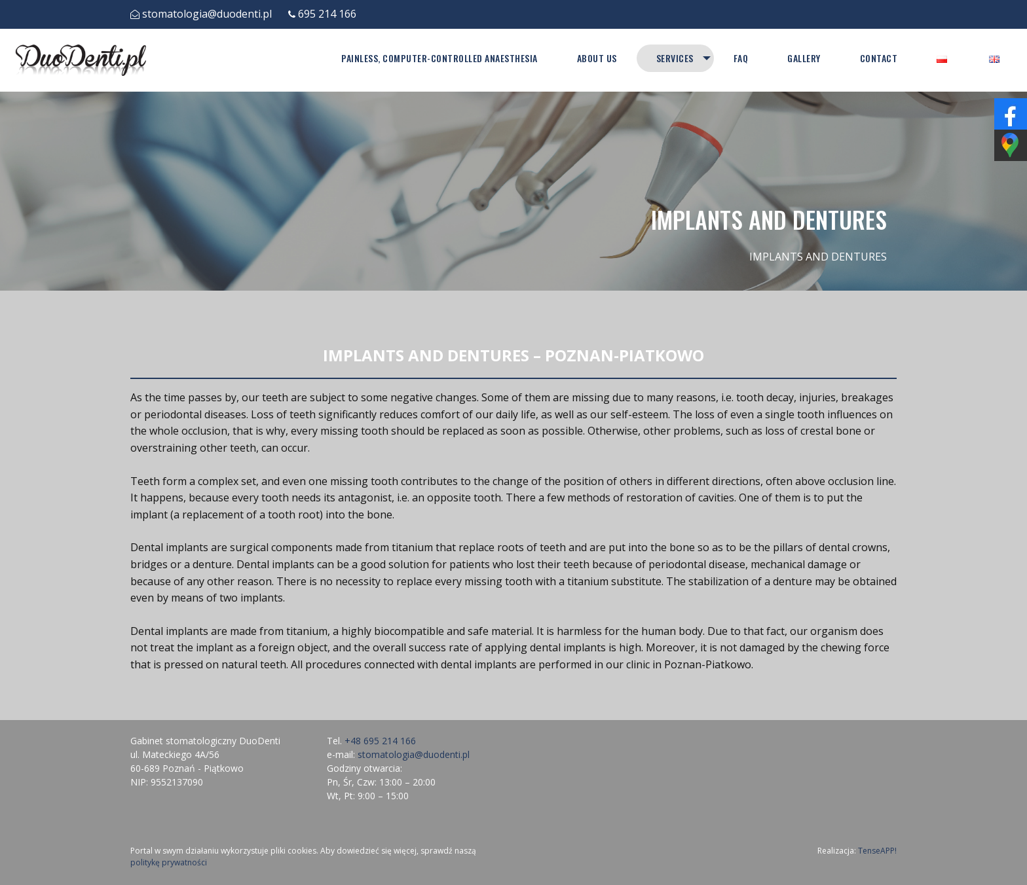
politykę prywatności (168, 862)
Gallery (804, 58)
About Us (596, 58)
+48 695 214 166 (380, 740)
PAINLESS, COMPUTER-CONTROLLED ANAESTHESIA (439, 58)
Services (674, 58)
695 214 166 (327, 14)
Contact (879, 58)
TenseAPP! (877, 850)
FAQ (741, 58)
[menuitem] (439, 58)
